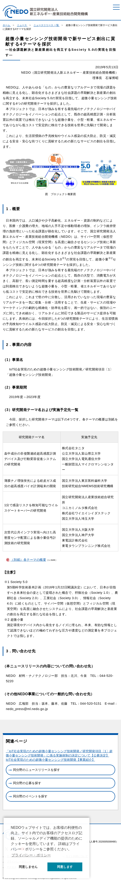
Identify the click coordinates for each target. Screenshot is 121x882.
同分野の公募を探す (27, 783)
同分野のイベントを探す (30, 796)
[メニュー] (116, 7)
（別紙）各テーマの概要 (28, 559)
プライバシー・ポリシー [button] (31, 855)
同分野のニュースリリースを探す (36, 770)
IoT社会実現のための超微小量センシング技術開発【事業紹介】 (50, 759)
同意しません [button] (28, 867)
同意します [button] (65, 867)
